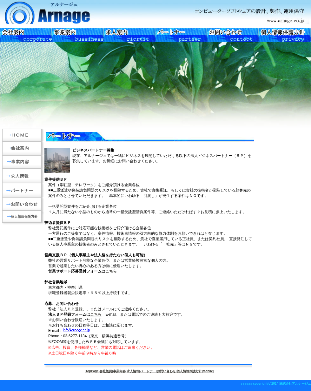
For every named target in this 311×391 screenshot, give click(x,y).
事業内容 (119, 371)
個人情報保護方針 (189, 371)
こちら (111, 271)
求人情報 (133, 371)
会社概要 (105, 371)
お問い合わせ (166, 371)
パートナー (148, 371)
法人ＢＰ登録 (71, 309)
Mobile (208, 371)
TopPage (91, 371)
